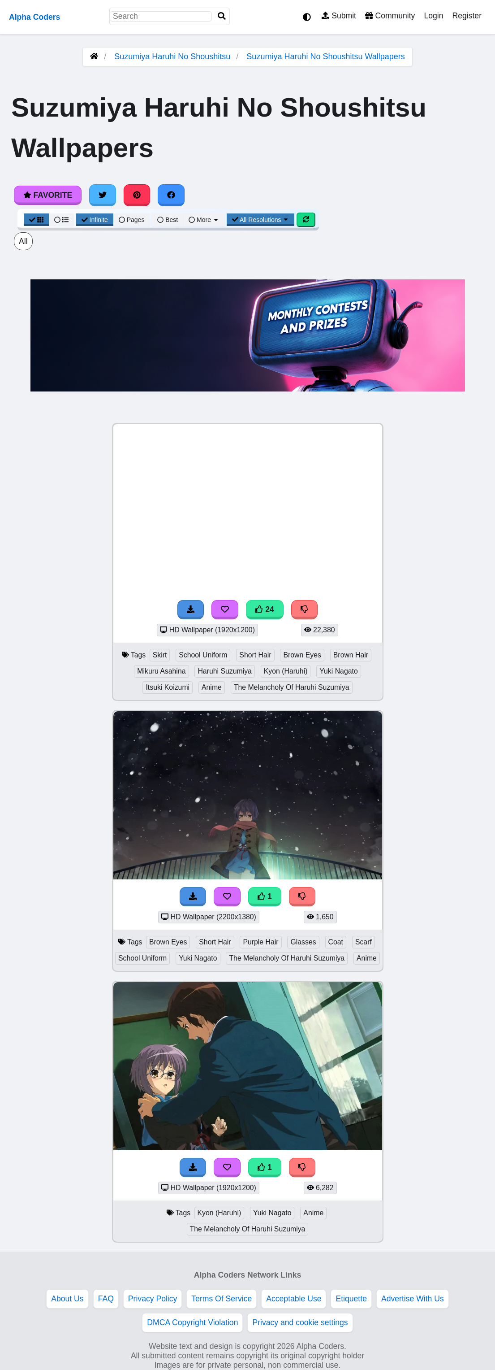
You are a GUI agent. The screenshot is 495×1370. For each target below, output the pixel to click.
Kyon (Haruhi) (286, 671)
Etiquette (351, 1298)
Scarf (363, 942)
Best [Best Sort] (167, 219)
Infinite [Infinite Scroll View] (95, 219)
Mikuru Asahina (161, 671)
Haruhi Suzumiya (225, 671)
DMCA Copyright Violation (192, 1322)
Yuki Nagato (338, 671)
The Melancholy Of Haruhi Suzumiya (291, 687)
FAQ (106, 1298)
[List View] (61, 219)
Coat (335, 942)
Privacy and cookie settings (300, 1322)
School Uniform (203, 655)
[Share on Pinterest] (137, 195)
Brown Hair (350, 655)
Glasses (303, 942)
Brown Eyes (302, 655)
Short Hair (255, 655)
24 (264, 609)
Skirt (160, 655)
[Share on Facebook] (171, 195)
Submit (339, 15)
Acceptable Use (293, 1298)
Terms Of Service (221, 1298)
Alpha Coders (34, 17)
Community (390, 15)
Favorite (47, 195)
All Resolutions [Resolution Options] (260, 219)
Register (467, 15)
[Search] (221, 16)
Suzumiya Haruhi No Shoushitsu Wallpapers (325, 56)
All (23, 241)
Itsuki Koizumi (167, 687)
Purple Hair (260, 942)
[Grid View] (36, 219)
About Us (67, 1298)
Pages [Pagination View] (132, 219)
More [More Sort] (204, 219)
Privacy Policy (152, 1298)
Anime (212, 687)
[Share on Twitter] (102, 195)
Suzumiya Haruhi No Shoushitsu (172, 56)
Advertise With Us (412, 1298)
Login (433, 15)
